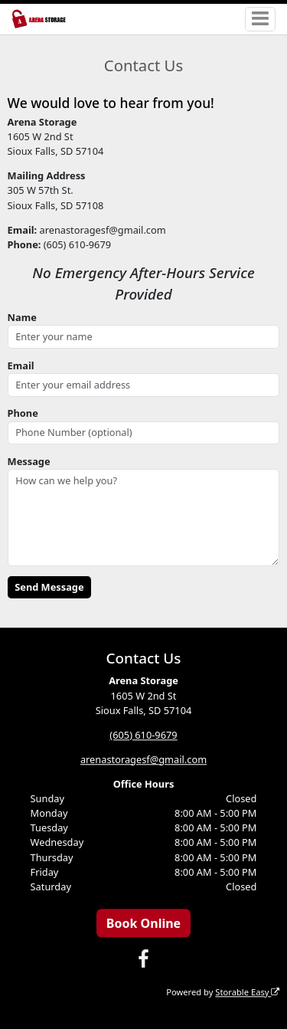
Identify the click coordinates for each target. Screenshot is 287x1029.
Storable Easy (247, 992)
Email (21, 365)
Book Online (143, 923)
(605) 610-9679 (143, 735)
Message (29, 461)
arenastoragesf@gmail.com (143, 759)
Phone (23, 413)
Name (22, 317)
